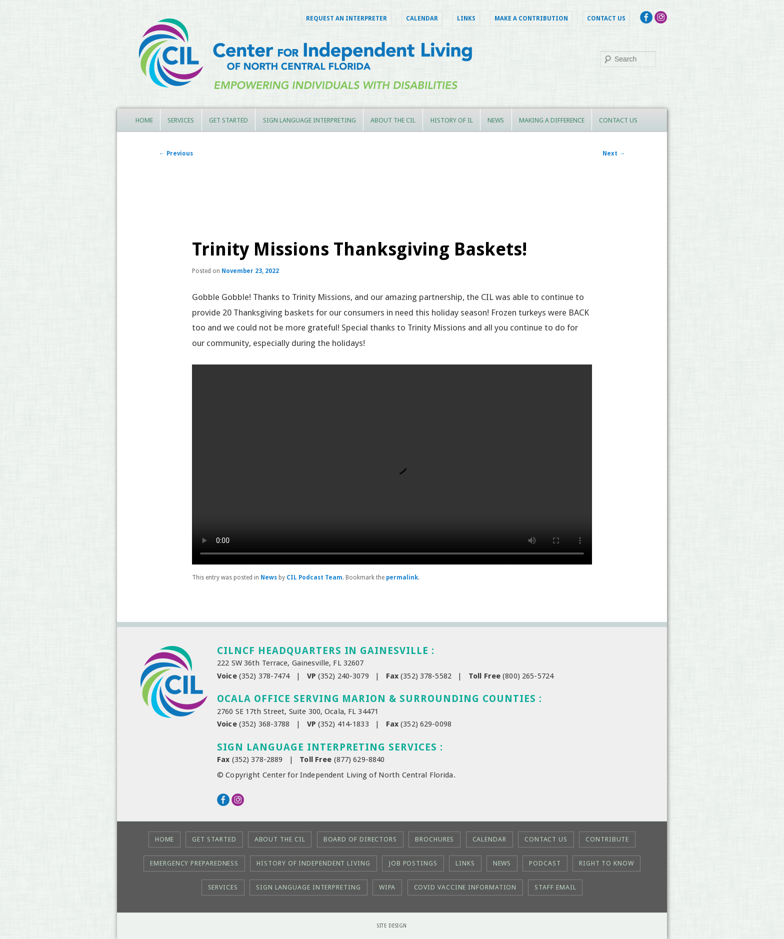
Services (181, 120)
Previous (176, 153)
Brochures (434, 839)
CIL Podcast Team (314, 577)
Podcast (544, 863)
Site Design (392, 925)
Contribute (607, 839)
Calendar (422, 18)
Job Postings (413, 863)
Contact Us (606, 18)
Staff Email (555, 887)
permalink (402, 577)
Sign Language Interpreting (309, 120)
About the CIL (393, 120)
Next (613, 153)
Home (144, 120)
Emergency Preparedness (194, 863)
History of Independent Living (313, 863)
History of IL (451, 120)
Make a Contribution (531, 18)
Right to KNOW (606, 863)
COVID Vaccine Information (465, 887)
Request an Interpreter (346, 18)
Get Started (228, 120)
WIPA (387, 887)
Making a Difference (551, 120)
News (496, 120)
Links (466, 18)
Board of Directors (360, 839)
